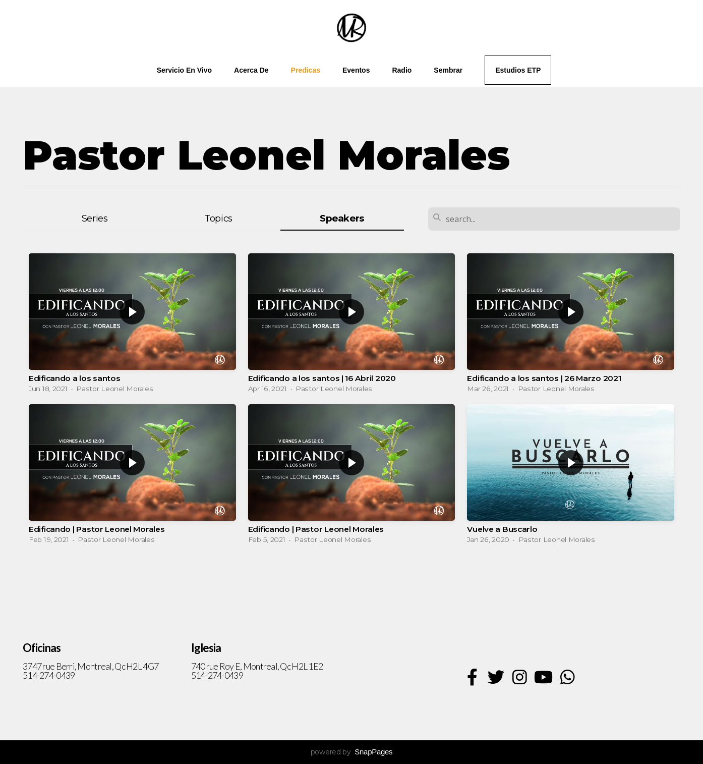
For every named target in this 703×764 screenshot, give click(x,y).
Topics (218, 218)
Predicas (305, 70)
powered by (352, 751)
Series (95, 218)
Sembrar (448, 70)
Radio (402, 70)
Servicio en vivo (184, 70)
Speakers (342, 218)
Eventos (356, 70)
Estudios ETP (518, 70)
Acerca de (251, 70)
